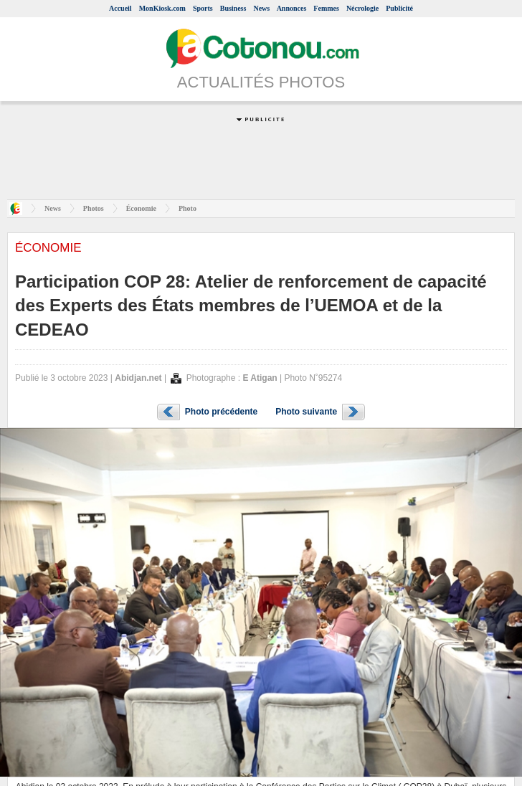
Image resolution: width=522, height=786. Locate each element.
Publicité (399, 8)
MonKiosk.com (162, 8)
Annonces (292, 8)
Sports (203, 8)
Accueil (120, 8)
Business (233, 8)
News (261, 8)
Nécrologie (362, 8)
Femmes (326, 8)
